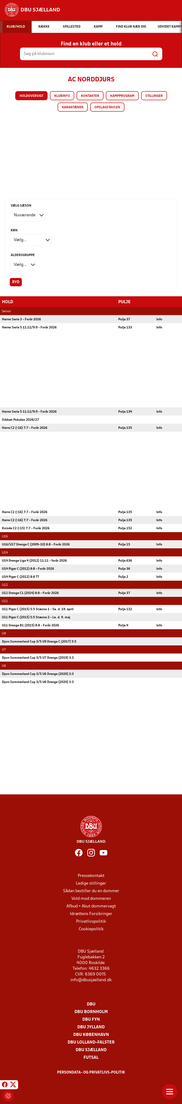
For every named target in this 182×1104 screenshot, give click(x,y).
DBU (91, 1004)
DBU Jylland (91, 1027)
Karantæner (73, 107)
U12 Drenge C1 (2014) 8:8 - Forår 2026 (30, 592)
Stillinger (154, 96)
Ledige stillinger (91, 883)
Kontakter (90, 96)
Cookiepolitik (91, 929)
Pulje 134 (125, 411)
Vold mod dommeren (91, 898)
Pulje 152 (125, 528)
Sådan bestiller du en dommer (91, 891)
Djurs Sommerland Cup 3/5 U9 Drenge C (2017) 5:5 (39, 641)
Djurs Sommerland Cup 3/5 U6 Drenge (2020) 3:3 (38, 673)
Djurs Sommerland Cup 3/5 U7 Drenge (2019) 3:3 (38, 657)
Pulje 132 (125, 609)
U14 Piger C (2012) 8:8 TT (20, 576)
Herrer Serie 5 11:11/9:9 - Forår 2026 (29, 327)
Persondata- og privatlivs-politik (91, 1072)
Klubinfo (62, 96)
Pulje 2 (123, 576)
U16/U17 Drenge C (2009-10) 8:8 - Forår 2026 (36, 544)
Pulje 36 (124, 568)
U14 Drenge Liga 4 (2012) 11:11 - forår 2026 (34, 560)
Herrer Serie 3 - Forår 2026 (21, 319)
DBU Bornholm (91, 1012)
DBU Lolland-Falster (91, 1042)
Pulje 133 (125, 327)
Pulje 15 (124, 544)
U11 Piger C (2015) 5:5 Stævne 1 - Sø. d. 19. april (38, 609)
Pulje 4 (123, 625)
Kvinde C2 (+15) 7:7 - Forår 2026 (25, 528)
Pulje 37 (124, 319)
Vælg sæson (21, 205)
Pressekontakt (91, 876)
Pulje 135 (125, 427)
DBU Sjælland (91, 1050)
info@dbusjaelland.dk (91, 980)
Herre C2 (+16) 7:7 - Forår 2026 (24, 427)
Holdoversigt (31, 96)
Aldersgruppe (23, 255)
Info (159, 319)
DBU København (91, 1035)
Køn (14, 230)
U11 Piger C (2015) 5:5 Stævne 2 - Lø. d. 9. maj (36, 617)
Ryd (16, 282)
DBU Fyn (91, 1019)
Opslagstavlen (107, 107)
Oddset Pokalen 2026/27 (20, 419)
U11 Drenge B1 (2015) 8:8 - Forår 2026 (30, 625)
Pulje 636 (125, 560)
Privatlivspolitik (91, 921)
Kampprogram (122, 96)
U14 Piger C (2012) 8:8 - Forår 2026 (28, 568)
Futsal (91, 1057)
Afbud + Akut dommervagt (91, 906)
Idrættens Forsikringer (91, 914)
